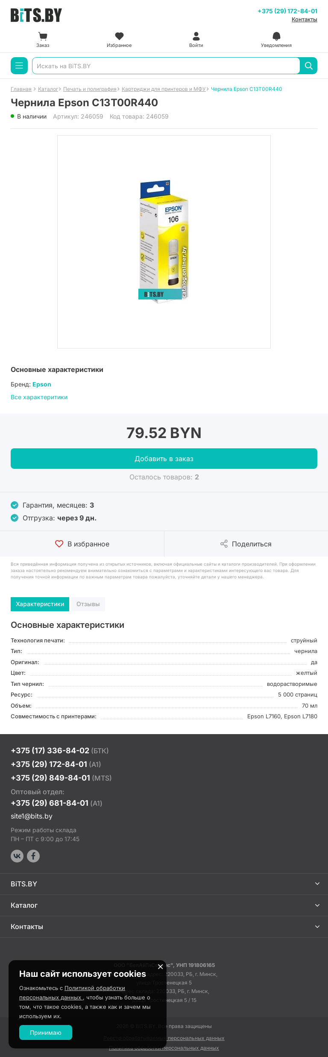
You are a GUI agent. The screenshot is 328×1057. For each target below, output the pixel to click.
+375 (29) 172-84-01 (287, 11)
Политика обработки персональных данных (164, 1048)
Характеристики (40, 603)
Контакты (304, 19)
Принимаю (46, 1032)
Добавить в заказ (164, 458)
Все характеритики (39, 397)
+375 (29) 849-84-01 (61, 777)
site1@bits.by (32, 816)
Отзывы (88, 603)
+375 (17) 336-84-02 (60, 750)
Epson (41, 384)
